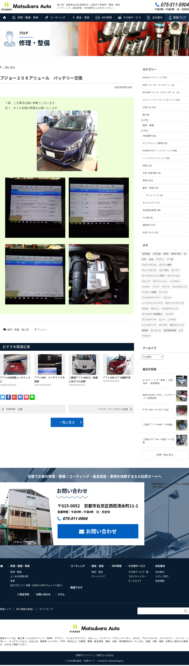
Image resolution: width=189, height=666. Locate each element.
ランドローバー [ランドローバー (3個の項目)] (149, 319)
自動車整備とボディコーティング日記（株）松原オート (170, 485)
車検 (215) (148, 180)
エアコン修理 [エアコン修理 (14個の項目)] (165, 265)
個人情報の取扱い (25, 609)
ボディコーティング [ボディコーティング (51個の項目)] (174, 303)
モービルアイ (135, 580)
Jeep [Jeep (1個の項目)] (151, 259)
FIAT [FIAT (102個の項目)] (144, 259)
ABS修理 (107, 17)
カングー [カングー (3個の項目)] (175, 270)
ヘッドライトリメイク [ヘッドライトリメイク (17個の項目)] (152, 303)
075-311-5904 (75, 519)
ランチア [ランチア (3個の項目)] (169, 314)
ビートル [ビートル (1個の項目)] (163, 292)
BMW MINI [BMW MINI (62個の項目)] (176, 254)
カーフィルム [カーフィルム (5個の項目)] (173, 275)
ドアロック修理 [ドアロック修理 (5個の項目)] (149, 292)
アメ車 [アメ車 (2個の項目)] (170, 259)
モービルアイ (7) (151, 202)
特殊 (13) (147, 165)
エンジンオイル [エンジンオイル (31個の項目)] (149, 270)
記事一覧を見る (165, 454)
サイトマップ (46, 609)
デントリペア (98, 576)
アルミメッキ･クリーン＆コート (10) (161, 99)
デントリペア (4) (154, 195)
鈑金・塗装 (82, 17)
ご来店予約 (23, 594)
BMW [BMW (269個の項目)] (165, 254)
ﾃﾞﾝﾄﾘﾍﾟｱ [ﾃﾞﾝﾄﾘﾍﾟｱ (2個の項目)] (146, 336)
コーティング (57, 17)
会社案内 (157, 17)
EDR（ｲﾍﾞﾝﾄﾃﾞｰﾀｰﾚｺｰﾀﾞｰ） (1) (158, 85)
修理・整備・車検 (28, 17)
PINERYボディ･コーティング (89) (160, 150)
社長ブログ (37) (150, 232)
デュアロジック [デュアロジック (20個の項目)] (180, 286)
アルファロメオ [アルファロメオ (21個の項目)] (149, 265)
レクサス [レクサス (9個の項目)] (172, 319)
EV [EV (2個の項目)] (185, 254)
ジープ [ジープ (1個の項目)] (156, 286)
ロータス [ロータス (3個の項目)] (163, 325)
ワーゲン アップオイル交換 (113, 409)
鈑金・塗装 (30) (150, 187)
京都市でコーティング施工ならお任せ (95, 655)
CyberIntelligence (116, 660)
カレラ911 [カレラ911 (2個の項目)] (164, 270)
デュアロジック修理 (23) (155, 143)
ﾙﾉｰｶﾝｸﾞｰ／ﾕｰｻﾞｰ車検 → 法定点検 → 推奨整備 (158, 381)
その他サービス (132, 17)
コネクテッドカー (137, 576)
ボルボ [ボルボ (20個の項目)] (145, 308)
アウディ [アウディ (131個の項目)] (160, 259)
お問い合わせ (101, 531)
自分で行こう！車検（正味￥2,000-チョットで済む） (37, 585)
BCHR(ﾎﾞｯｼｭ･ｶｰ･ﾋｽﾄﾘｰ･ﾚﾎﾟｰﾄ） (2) (161, 92)
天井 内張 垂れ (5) (152, 173)
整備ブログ (179, 17)
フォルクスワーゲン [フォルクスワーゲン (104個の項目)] (151, 297)
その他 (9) (148, 217)
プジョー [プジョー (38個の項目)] (167, 297)
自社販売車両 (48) (152, 210)
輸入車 (25, 329)
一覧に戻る (9, 67)
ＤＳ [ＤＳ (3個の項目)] (181, 330)
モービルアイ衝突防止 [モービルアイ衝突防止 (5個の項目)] (152, 314)
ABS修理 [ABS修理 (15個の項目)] (146, 254)
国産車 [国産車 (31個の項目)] (145, 330)
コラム (61, 594)
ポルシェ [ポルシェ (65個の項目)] (155, 308)
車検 (12, 580)
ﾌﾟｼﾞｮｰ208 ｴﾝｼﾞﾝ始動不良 (117, 377)
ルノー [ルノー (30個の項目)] (162, 319)
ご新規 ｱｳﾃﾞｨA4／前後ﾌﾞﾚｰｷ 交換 (158, 441)
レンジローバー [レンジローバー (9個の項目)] (149, 325)
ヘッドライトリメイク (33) (156, 158)
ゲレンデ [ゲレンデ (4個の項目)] (146, 281)
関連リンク (5, 609)
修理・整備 (13, 329)
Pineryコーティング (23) (155, 77)
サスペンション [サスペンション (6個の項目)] (160, 281)
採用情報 (159, 580)
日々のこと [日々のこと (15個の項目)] (156, 330)
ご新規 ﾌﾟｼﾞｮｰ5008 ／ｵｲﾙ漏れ (158, 424)
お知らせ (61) (149, 107)
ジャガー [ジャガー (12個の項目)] (146, 286)
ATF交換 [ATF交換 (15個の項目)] (157, 254)
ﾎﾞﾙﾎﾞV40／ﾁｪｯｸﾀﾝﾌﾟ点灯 (156, 409)
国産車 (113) (149, 225)
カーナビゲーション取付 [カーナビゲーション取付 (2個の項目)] (153, 275)
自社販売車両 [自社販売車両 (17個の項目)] (170, 330)
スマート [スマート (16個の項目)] (166, 286)
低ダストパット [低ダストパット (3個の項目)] (177, 325)
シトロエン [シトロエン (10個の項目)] (175, 281)
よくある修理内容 (19, 576)
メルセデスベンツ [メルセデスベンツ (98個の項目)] (170, 308)
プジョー (42, 329)
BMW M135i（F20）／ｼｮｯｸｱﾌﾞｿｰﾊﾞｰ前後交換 (159, 396)
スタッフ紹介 (162, 576)
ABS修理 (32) (149, 135)
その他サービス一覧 (138, 571)
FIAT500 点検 (14, 409)
